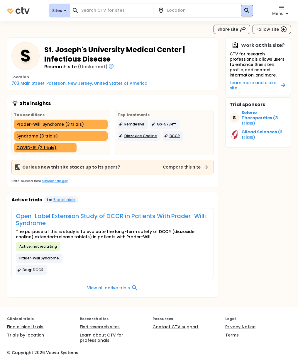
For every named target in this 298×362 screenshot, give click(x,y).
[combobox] (115, 10)
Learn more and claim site (258, 85)
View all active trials (112, 287)
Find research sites (100, 326)
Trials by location (25, 335)
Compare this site (186, 167)
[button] (133, 124)
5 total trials (64, 199)
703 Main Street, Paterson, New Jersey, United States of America (79, 83)
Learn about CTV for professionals (101, 337)
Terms (232, 335)
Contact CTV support (176, 326)
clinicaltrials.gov (54, 181)
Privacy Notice (240, 326)
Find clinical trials (25, 326)
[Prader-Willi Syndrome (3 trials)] (60, 124)
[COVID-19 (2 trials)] (45, 147)
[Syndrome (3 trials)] (60, 136)
